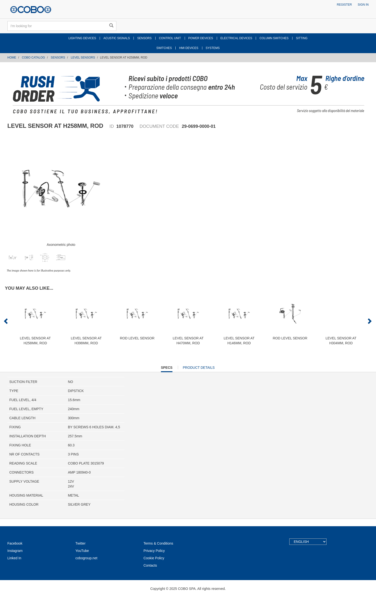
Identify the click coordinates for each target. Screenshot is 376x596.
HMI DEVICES (188, 48)
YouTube (82, 551)
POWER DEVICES (200, 38)
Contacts (150, 565)
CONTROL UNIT (170, 38)
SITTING (301, 38)
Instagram (15, 551)
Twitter (80, 543)
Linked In (14, 558)
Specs (166, 368)
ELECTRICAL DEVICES (236, 38)
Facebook (14, 543)
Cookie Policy (154, 558)
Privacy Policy (154, 551)
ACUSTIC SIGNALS (116, 38)
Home (11, 57)
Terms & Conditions (158, 543)
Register (344, 4)
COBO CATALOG (33, 57)
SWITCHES (164, 48)
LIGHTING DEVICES (82, 38)
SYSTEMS (213, 48)
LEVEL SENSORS (83, 57)
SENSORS (144, 38)
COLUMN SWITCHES (274, 38)
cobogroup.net (86, 558)
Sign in (363, 4)
